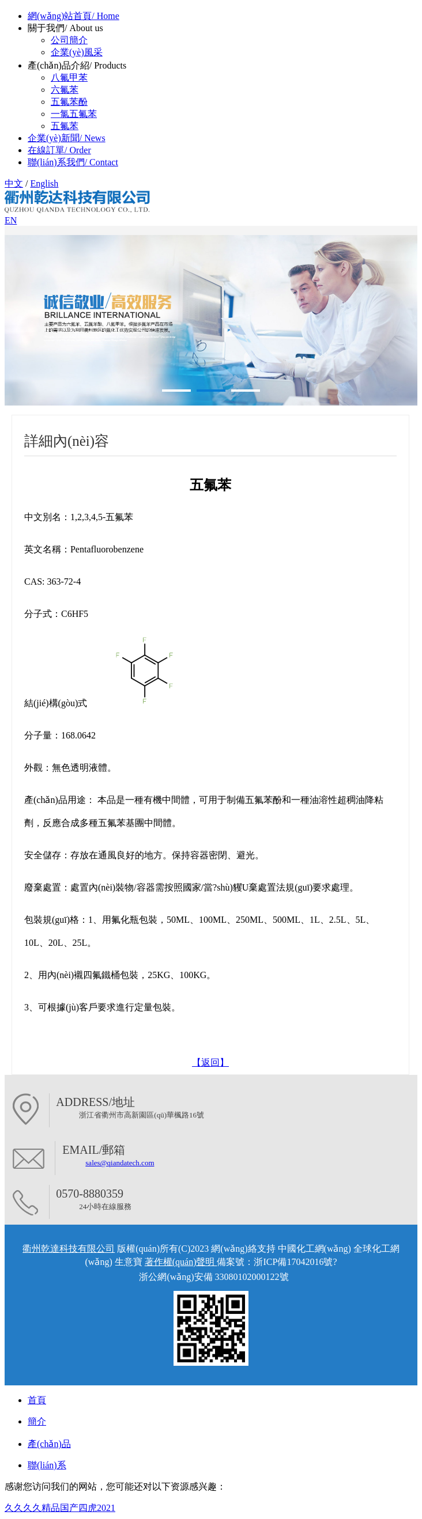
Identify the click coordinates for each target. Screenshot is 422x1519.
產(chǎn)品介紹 (77, 65)
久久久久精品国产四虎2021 (60, 1508)
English (44, 183)
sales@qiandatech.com (119, 1162)
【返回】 (210, 1062)
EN (11, 220)
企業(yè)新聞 (67, 138)
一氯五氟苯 (74, 114)
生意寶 (128, 1262)
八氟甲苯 (69, 77)
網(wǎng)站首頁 (73, 16)
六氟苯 (64, 89)
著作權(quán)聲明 (181, 1262)
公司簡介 (69, 40)
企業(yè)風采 (77, 52)
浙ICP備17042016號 (293, 1262)
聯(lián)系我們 (73, 162)
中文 (14, 183)
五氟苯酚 (69, 102)
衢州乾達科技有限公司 (68, 1248)
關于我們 (65, 28)
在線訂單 (59, 150)
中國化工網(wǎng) (314, 1248)
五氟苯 (64, 126)
